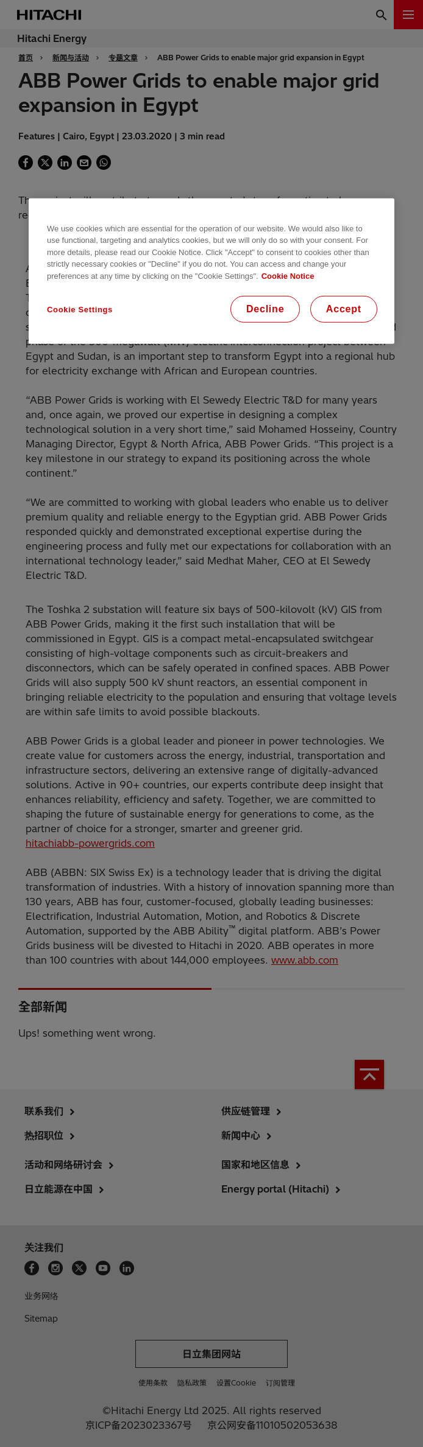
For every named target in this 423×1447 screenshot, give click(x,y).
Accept (343, 309)
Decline (265, 309)
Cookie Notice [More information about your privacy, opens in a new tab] (288, 275)
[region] (211, 271)
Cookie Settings (80, 309)
